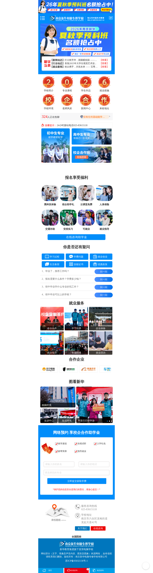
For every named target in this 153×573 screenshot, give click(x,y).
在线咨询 (98, 528)
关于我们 (82, 528)
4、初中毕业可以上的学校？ (57, 294)
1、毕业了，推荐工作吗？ (55, 271)
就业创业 (98, 256)
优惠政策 (98, 263)
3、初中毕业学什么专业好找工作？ (60, 286)
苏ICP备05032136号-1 (76, 560)
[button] (107, 421)
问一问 (103, 271)
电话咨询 (98, 570)
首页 (47, 570)
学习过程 (50, 256)
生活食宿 (50, 263)
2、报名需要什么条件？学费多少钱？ (61, 279)
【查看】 (104, 60)
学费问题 (74, 256)
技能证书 (74, 263)
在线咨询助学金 (76, 237)
